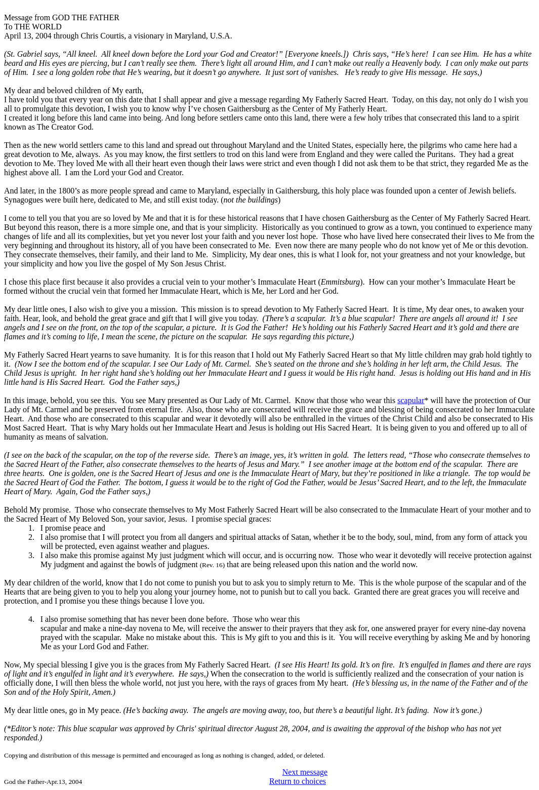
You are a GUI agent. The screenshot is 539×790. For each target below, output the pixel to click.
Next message (304, 772)
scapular (410, 400)
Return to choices (297, 781)
